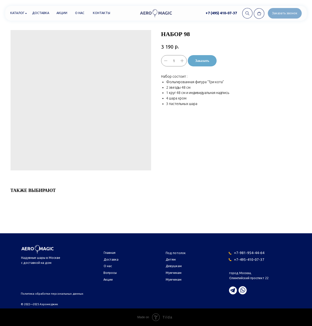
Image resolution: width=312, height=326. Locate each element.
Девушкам (174, 266)
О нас (79, 13)
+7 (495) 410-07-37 (221, 13)
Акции (61, 13)
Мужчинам (173, 272)
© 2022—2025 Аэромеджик (39, 304)
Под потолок (176, 253)
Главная (109, 252)
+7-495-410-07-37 (249, 259)
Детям (171, 259)
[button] (285, 13)
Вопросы (110, 272)
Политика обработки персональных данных (52, 293)
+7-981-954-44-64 (249, 253)
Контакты (101, 13)
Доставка (40, 13)
